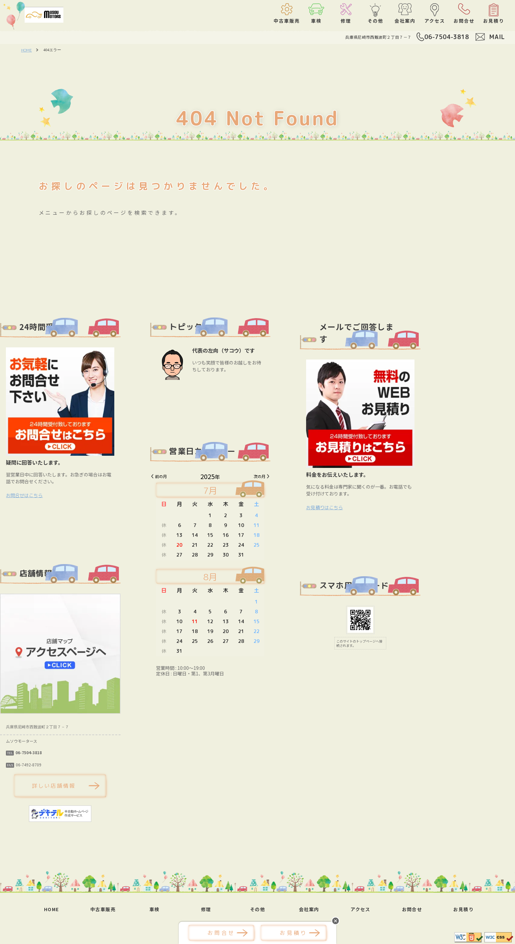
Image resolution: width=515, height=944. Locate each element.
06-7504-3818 (446, 37)
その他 (257, 909)
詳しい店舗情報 (101, 785)
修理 (206, 909)
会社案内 (309, 909)
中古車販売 (103, 909)
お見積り (463, 909)
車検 (154, 909)
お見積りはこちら (371, 507)
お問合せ (412, 909)
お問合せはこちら (71, 495)
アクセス (360, 909)
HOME (26, 50)
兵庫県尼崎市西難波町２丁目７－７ (378, 37)
